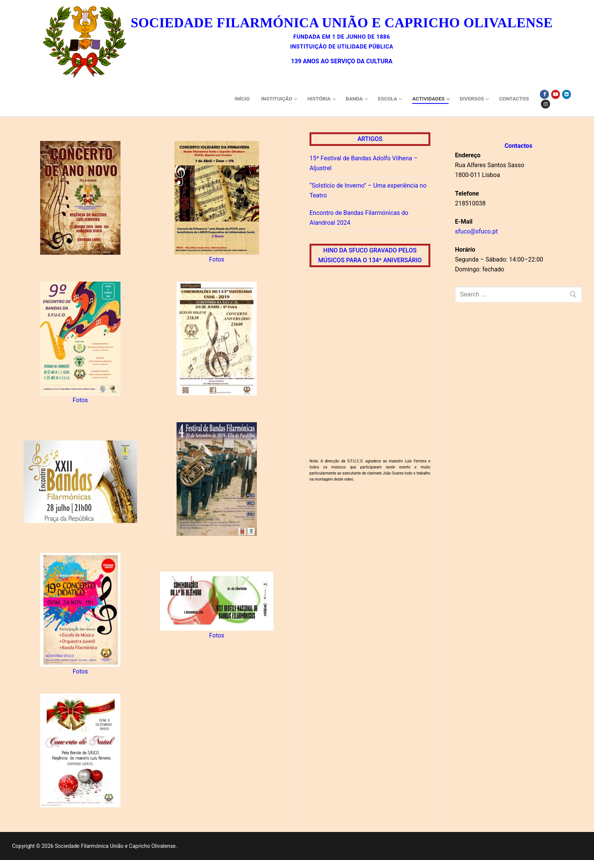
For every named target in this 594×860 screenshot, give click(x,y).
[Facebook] (544, 94)
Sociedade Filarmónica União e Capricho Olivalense (342, 22)
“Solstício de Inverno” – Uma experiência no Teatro (368, 190)
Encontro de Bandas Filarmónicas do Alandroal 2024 (359, 217)
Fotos (216, 259)
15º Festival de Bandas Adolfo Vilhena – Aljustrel (363, 163)
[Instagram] (545, 104)
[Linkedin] (566, 94)
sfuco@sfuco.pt (476, 231)
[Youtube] (555, 94)
